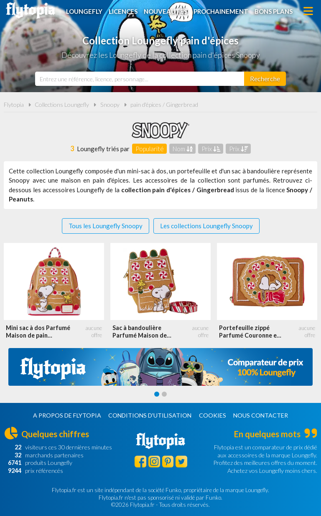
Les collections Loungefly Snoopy (206, 226)
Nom (183, 148)
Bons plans (274, 11)
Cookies (212, 415)
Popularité (149, 148)
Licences (123, 11)
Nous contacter (260, 415)
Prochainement (221, 11)
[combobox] (139, 79)
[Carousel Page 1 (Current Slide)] (156, 394)
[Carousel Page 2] (164, 394)
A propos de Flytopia (67, 415)
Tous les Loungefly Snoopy (106, 226)
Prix (210, 148)
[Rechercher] (265, 79)
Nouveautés (165, 11)
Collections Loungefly (62, 104)
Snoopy (110, 104)
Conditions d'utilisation (149, 415)
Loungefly (84, 11)
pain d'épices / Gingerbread (164, 104)
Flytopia (30, 10)
